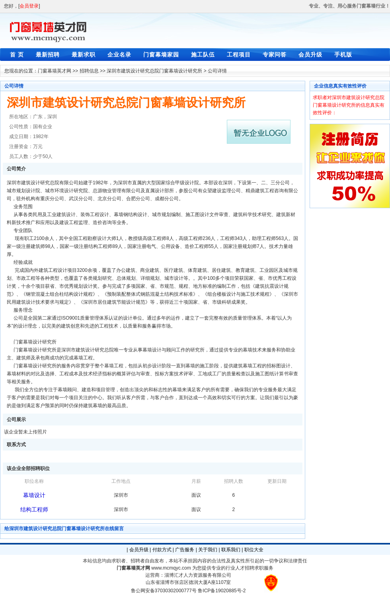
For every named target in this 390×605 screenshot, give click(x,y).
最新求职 (84, 54)
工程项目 (239, 54)
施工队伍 (203, 54)
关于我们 (207, 549)
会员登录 (29, 6)
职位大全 (253, 549)
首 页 (17, 54)
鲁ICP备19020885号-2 (222, 590)
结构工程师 (34, 509)
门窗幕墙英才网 (54, 71)
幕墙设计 (34, 495)
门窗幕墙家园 (161, 54)
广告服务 (184, 549)
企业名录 (119, 54)
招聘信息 (89, 71)
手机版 (343, 54)
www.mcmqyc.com (171, 568)
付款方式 (162, 549)
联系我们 (230, 549)
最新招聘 (48, 54)
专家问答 (275, 54)
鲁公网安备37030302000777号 (164, 590)
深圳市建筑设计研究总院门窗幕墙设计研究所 (154, 71)
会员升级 (310, 54)
